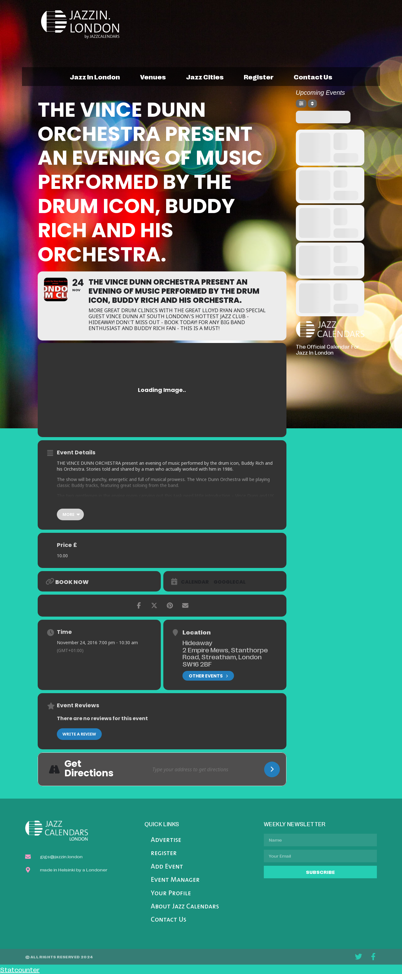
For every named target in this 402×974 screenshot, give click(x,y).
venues (153, 76)
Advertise (166, 840)
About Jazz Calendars (185, 906)
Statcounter (20, 969)
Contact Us (168, 919)
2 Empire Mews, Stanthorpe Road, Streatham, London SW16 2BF (225, 656)
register (259, 76)
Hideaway (197, 642)
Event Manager (175, 880)
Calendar (195, 582)
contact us (313, 76)
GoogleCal (230, 582)
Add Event (167, 866)
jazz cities (205, 76)
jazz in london (95, 76)
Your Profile (171, 893)
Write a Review (79, 734)
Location (196, 632)
